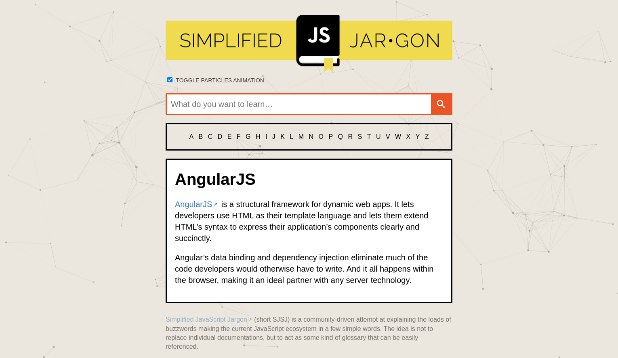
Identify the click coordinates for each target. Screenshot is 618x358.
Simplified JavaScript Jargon (206, 319)
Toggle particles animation (220, 80)
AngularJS (193, 204)
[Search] (441, 104)
